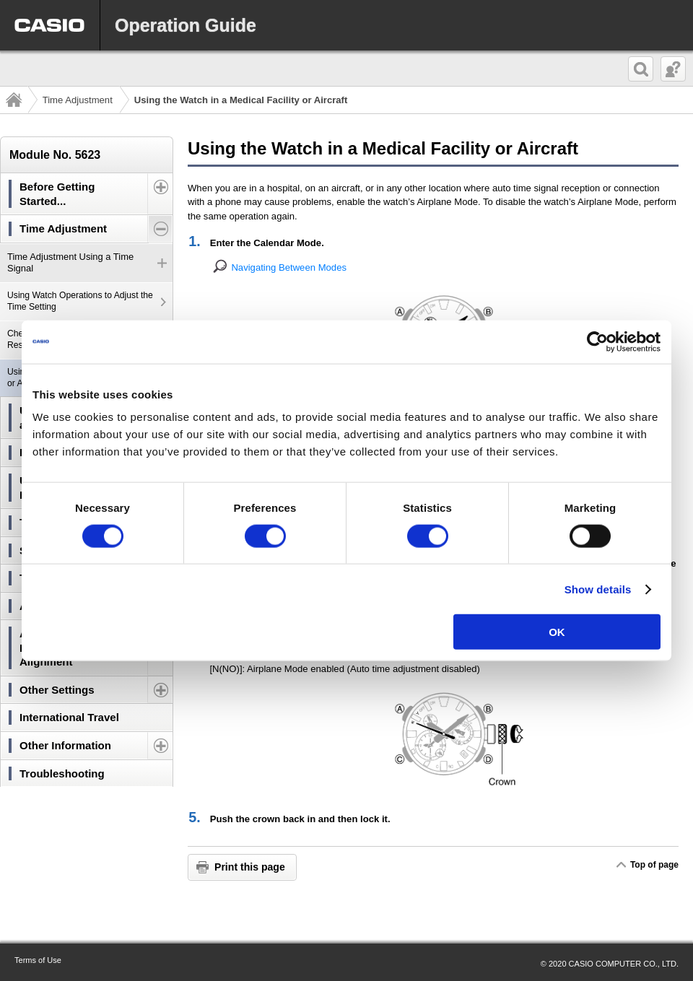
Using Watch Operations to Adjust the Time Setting (80, 301)
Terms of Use (37, 960)
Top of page (654, 865)
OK (557, 632)
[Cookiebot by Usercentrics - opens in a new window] (597, 341)
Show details (598, 589)
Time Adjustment (78, 100)
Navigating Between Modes (288, 267)
